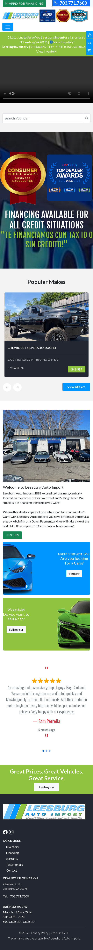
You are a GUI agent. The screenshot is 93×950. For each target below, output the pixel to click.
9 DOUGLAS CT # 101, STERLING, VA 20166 (58, 46)
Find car (74, 573)
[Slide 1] (43, 751)
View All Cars (76, 387)
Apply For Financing (24, 3)
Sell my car (16, 629)
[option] (46, 334)
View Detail (16, 367)
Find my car (46, 787)
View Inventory (62, 42)
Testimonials (14, 864)
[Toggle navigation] (7, 27)
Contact (11, 870)
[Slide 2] (46, 751)
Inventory (12, 847)
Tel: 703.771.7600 (16, 896)
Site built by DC (60, 933)
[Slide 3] (50, 751)
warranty (12, 858)
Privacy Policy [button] (39, 933)
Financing (12, 852)
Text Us (12, 535)
